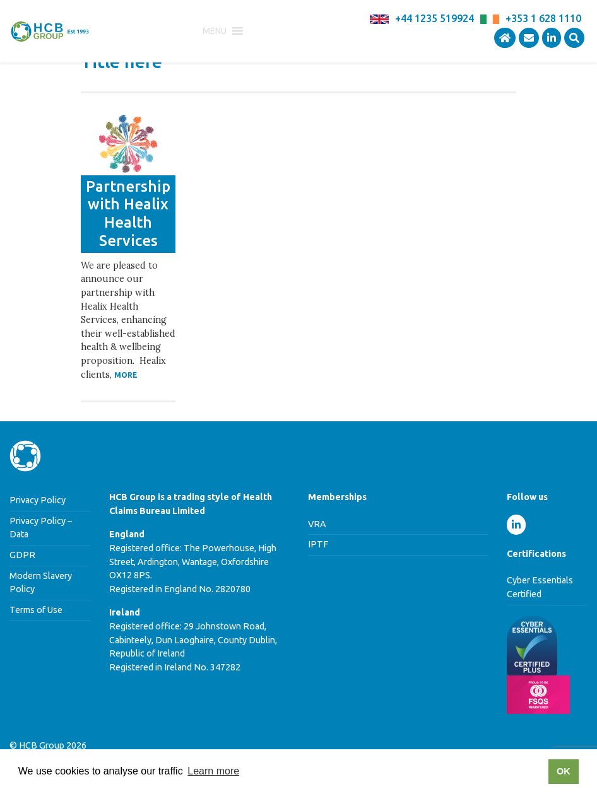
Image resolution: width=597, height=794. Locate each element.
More (126, 375)
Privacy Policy (37, 500)
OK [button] (563, 771)
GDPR (22, 555)
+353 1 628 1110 (543, 18)
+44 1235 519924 (434, 18)
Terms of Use (35, 610)
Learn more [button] (213, 771)
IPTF (318, 544)
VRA (317, 524)
